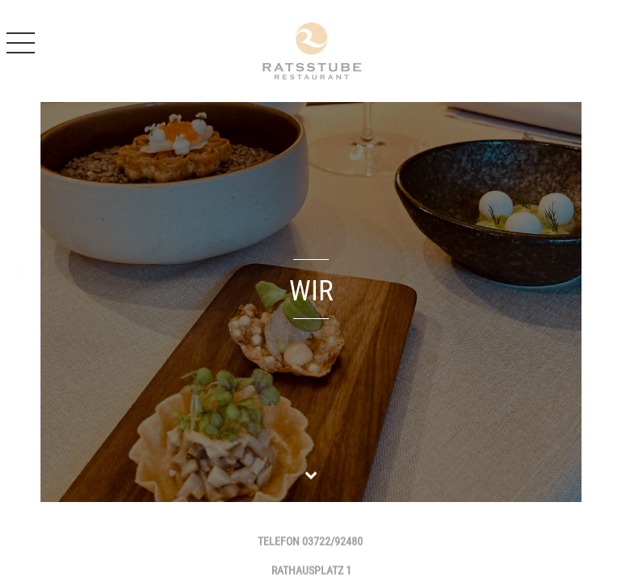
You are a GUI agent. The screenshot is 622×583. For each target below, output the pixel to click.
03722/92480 (332, 542)
